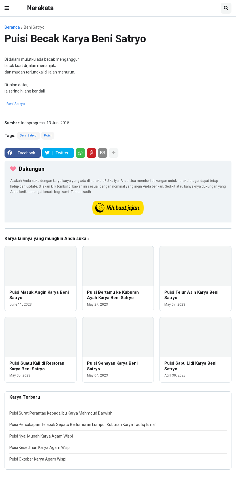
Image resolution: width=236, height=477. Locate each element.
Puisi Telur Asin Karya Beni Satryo (191, 295)
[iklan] (118, 228)
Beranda (12, 27)
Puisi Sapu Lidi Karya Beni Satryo (190, 366)
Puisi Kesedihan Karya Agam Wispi (40, 447)
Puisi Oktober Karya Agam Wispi (37, 459)
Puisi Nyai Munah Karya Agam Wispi (41, 436)
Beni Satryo (34, 27)
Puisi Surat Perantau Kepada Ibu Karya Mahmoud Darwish (60, 413)
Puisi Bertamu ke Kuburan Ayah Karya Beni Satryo (113, 295)
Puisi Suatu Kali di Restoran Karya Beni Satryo (36, 366)
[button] (7, 8)
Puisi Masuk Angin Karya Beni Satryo (39, 295)
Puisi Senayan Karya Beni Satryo (112, 366)
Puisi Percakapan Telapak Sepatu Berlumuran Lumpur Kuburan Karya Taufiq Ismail (82, 424)
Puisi (48, 135)
